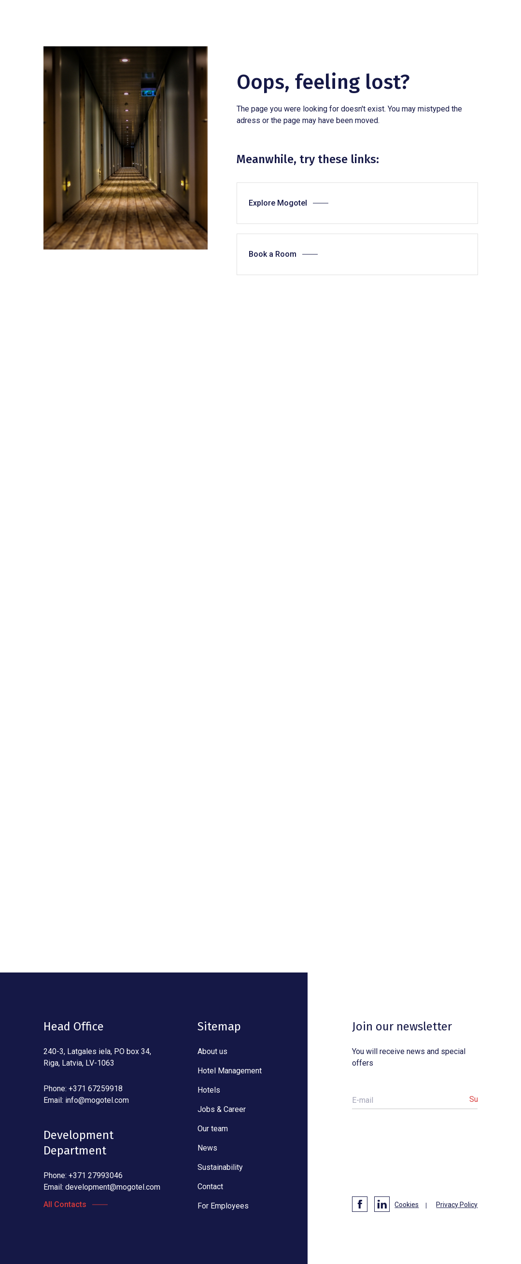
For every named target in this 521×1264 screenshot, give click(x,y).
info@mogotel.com (97, 1100)
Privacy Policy (457, 1204)
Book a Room (272, 254)
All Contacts (64, 1204)
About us (212, 1051)
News (207, 1148)
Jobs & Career (221, 1109)
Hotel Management (229, 1070)
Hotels (208, 1090)
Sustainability (220, 1167)
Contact (210, 1186)
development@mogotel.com (112, 1187)
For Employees (223, 1205)
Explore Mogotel (278, 203)
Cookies (406, 1204)
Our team (212, 1128)
